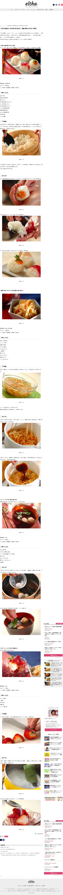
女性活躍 (51, 9)
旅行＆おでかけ (40, 9)
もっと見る (54, 729)
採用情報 (43, 885)
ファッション (33, 9)
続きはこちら (54, 655)
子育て (46, 9)
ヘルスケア (16, 9)
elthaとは (19, 885)
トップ (11, 9)
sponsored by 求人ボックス (59, 657)
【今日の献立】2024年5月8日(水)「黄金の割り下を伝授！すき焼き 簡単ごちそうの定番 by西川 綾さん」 (19, 855)
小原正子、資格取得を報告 (51, 721)
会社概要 (24, 885)
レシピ (5, 25)
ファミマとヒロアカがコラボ (52, 723)
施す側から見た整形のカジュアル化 (53, 725)
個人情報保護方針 (30, 885)
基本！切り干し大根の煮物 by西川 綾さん (8, 849)
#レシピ (6, 836)
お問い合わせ (37, 885)
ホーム (1, 25)
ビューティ (22, 9)
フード (28, 9)
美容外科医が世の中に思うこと (52, 726)
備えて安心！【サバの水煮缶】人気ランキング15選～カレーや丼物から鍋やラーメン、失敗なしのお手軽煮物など (20, 853)
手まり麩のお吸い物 (4, 851)
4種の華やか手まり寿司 (5, 847)
